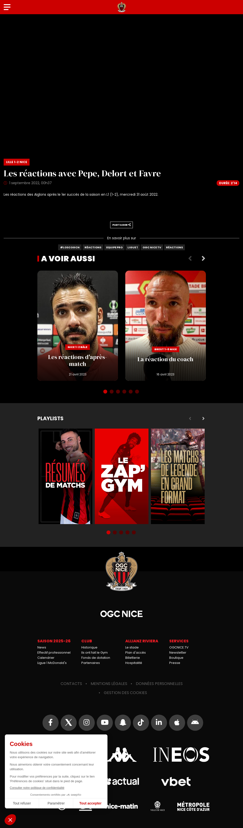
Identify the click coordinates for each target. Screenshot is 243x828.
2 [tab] (112, 392)
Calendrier (45, 657)
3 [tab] (118, 392)
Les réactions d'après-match (77, 326)
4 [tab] (124, 392)
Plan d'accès (135, 652)
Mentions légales (109, 683)
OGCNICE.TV (179, 647)
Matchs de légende (178, 476)
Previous (190, 258)
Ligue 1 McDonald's (52, 662)
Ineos (181, 754)
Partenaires (90, 662)
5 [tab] (131, 392)
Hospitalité (133, 662)
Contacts (71, 683)
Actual (121, 781)
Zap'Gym (121, 476)
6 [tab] (137, 392)
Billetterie (132, 657)
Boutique (176, 657)
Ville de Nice (157, 806)
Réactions (93, 247)
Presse (174, 662)
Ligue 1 (132, 247)
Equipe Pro (114, 247)
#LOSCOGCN (70, 247)
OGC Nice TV (152, 247)
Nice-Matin (122, 806)
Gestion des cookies (125, 693)
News (41, 647)
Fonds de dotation (95, 657)
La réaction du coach (165, 326)
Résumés (65, 476)
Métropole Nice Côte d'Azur (193, 806)
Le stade (132, 647)
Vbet (176, 781)
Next (203, 258)
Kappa (122, 754)
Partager (121, 225)
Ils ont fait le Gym (94, 652)
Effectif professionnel (54, 652)
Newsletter (177, 652)
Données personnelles (159, 683)
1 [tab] (105, 392)
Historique (89, 647)
